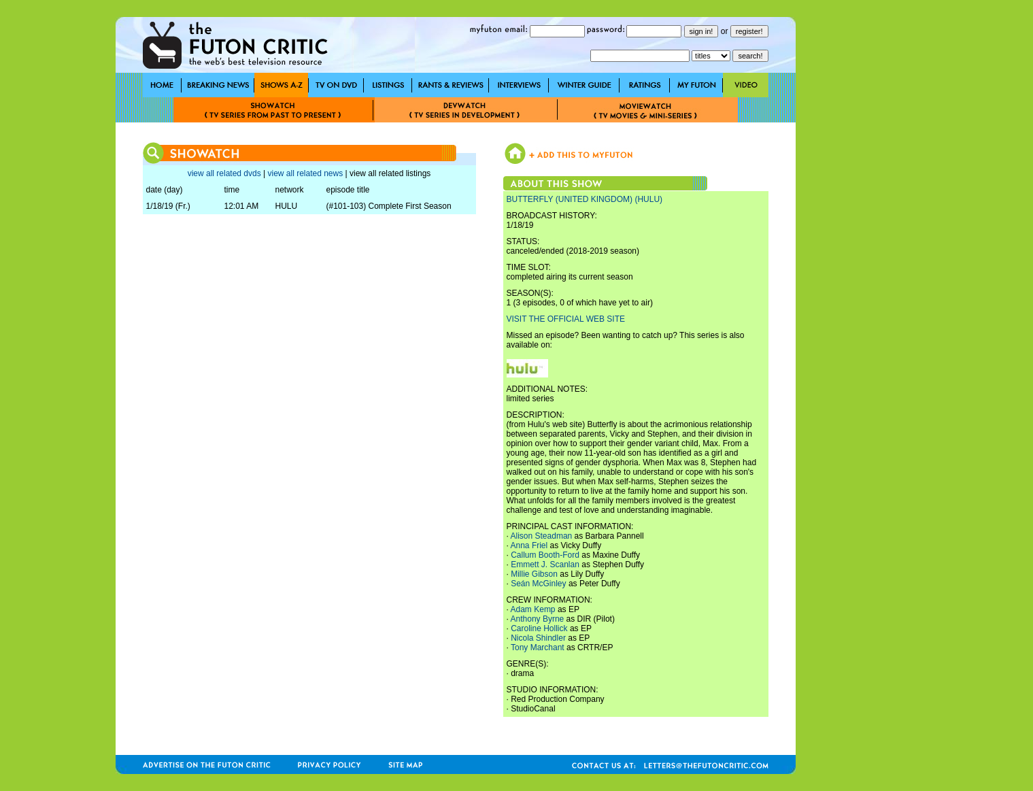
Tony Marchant (537, 647)
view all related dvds (224, 173)
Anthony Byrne (537, 619)
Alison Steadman (542, 536)
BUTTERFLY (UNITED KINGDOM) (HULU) (585, 199)
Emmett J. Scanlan (545, 564)
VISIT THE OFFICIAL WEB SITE (566, 319)
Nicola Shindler (538, 638)
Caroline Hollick (539, 628)
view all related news (305, 173)
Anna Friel (529, 545)
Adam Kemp (533, 609)
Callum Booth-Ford (545, 555)
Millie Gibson (534, 574)
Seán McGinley (538, 583)
